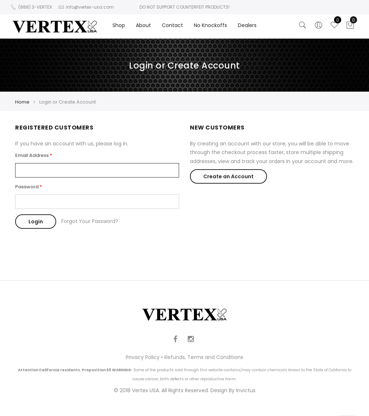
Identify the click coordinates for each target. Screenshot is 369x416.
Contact (172, 25)
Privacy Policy (143, 357)
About (143, 25)
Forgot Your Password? (89, 221)
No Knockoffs (210, 25)
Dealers (247, 25)
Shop (118, 25)
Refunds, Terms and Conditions (203, 357)
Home (22, 101)
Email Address (32, 155)
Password (27, 186)
